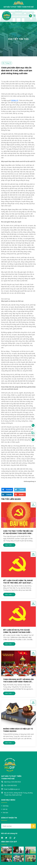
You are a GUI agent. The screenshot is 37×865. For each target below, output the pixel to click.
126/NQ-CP (14, 100)
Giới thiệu (5, 806)
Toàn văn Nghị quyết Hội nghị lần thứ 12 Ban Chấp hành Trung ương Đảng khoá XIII (18, 681)
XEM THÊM (9, 545)
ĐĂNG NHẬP (30, 15)
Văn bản (5, 812)
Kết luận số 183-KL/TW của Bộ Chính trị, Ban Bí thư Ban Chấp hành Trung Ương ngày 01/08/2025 (18, 632)
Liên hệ (5, 809)
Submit (33, 826)
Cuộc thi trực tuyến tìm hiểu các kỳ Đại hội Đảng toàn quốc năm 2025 (18, 533)
